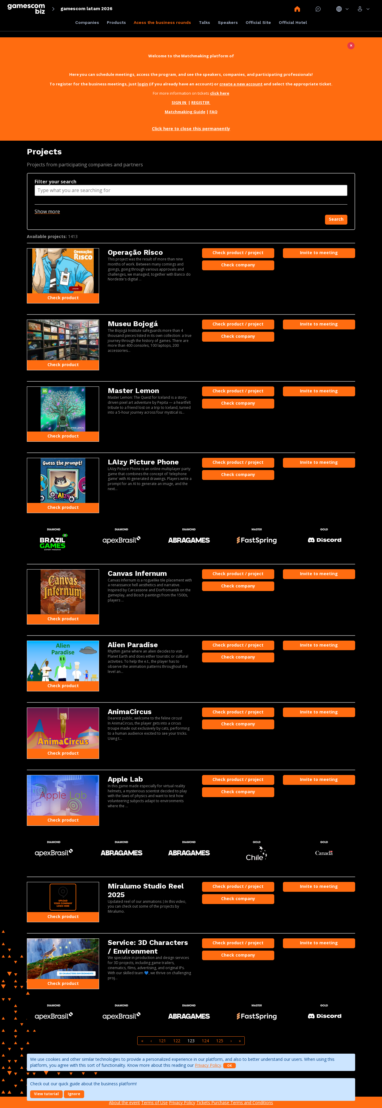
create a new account (241, 84)
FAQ (214, 111)
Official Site (258, 22)
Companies (87, 22)
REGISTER (200, 102)
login (143, 84)
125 (219, 1040)
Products (116, 22)
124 (205, 1040)
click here (219, 93)
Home (297, 9)
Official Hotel (293, 22)
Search (336, 219)
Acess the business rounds (162, 22)
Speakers (228, 22)
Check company (238, 265)
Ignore (74, 1093)
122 (176, 1040)
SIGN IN (179, 102)
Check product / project (238, 252)
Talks (204, 22)
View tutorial (46, 1093)
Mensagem (318, 9)
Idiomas (342, 8)
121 (162, 1040)
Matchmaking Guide (185, 111)
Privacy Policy (208, 1065)
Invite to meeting (319, 252)
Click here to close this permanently (191, 128)
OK (229, 1066)
